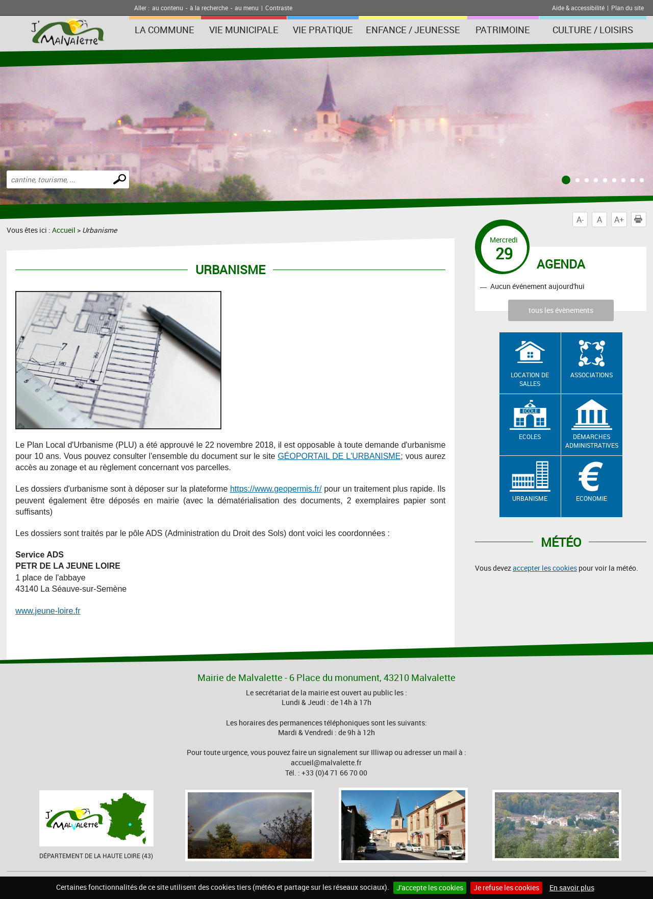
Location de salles (530, 379)
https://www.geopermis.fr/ (276, 488)
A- (580, 219)
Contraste (278, 8)
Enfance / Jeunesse (413, 29)
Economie (591, 498)
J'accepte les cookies (429, 887)
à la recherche (209, 8)
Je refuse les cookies (506, 887)
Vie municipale (244, 29)
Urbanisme (529, 498)
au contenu (167, 8)
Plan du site (627, 8)
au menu (247, 8)
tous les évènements (561, 310)
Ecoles (530, 436)
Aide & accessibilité (578, 8)
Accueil (64, 230)
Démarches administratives (591, 440)
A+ (619, 219)
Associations (591, 375)
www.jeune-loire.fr (47, 610)
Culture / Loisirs (592, 29)
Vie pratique (323, 29)
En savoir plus (571, 887)
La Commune (164, 29)
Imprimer (640, 219)
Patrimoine (502, 29)
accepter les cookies (545, 568)
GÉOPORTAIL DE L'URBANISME (339, 456)
